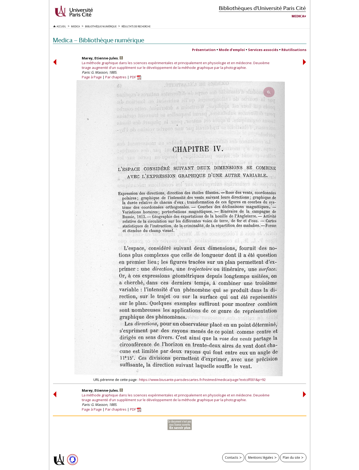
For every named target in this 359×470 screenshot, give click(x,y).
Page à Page (92, 77)
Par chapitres (116, 77)
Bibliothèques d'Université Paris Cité (262, 8)
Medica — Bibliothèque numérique (98, 40)
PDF (135, 77)
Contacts (231, 457)
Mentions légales (260, 457)
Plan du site (291, 457)
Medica (298, 16)
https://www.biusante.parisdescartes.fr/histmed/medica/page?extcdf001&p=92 (202, 379)
